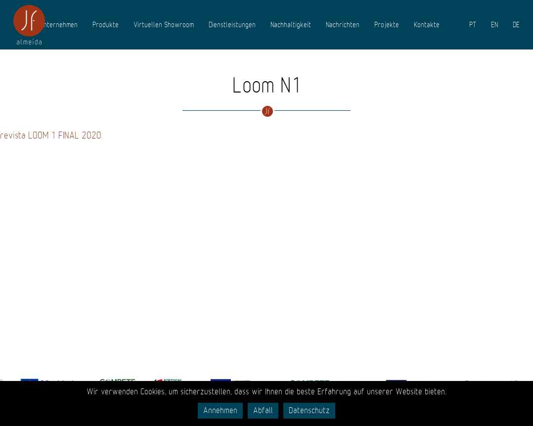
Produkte (105, 25)
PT (472, 25)
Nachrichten (342, 25)
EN (494, 25)
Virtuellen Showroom (163, 25)
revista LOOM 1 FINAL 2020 (50, 136)
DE (516, 25)
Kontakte (427, 25)
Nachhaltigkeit (290, 25)
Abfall (263, 410)
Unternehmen (59, 25)
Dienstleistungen (232, 25)
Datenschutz (309, 410)
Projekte (386, 25)
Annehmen (220, 410)
